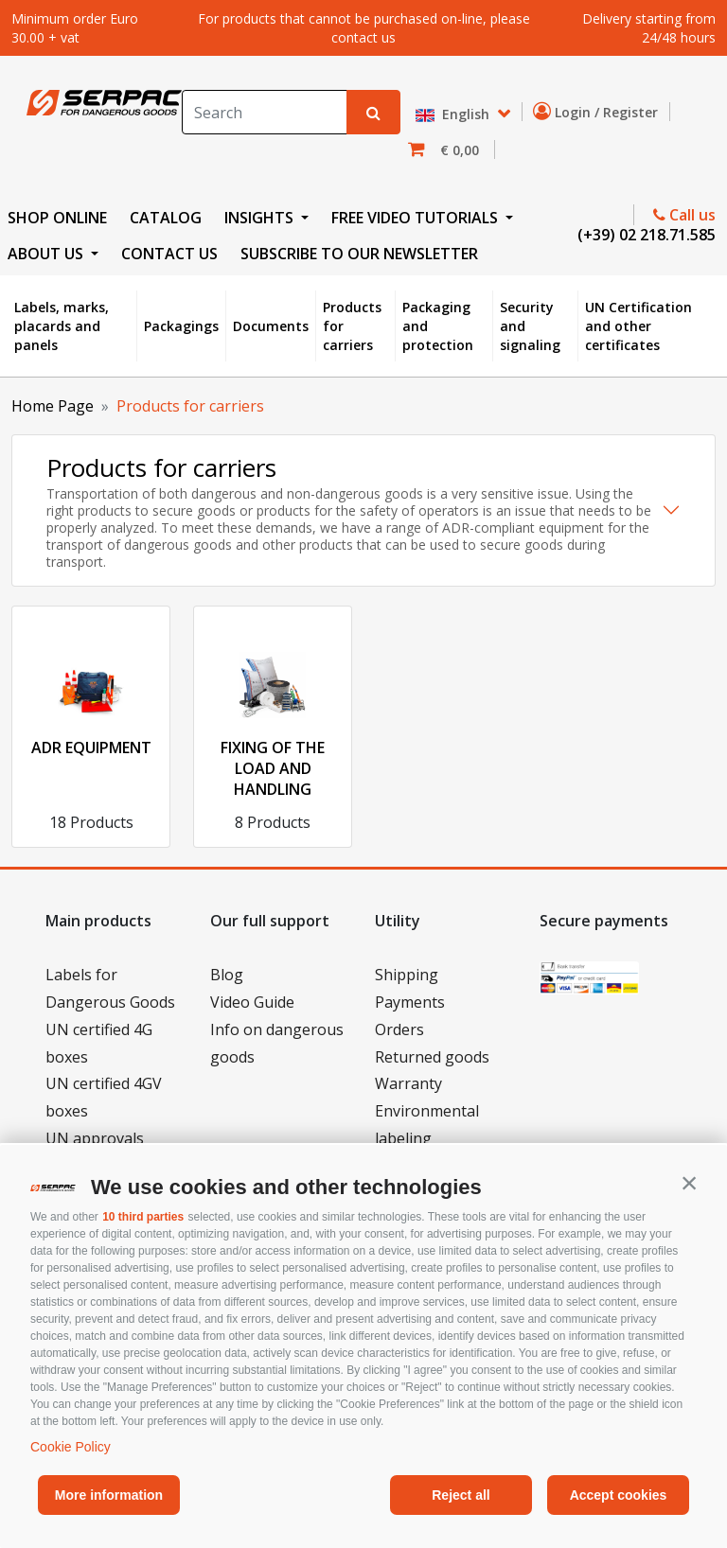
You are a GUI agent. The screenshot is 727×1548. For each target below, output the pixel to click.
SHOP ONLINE (57, 217)
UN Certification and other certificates (638, 325)
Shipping (406, 974)
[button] (689, 1182)
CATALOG (166, 217)
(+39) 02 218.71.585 (645, 234)
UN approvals (94, 1138)
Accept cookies (618, 1495)
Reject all (460, 1495)
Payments (410, 1002)
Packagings (181, 326)
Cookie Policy (70, 1446)
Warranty (408, 1083)
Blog (226, 974)
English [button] (454, 115)
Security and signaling (530, 325)
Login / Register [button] (599, 111)
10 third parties (143, 1216)
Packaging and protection (437, 325)
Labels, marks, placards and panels (61, 325)
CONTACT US (169, 253)
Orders (399, 1029)
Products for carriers (352, 325)
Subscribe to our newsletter (359, 253)
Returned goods (432, 1057)
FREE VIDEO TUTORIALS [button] (416, 217)
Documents (271, 326)
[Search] (264, 112)
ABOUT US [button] (47, 253)
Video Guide (252, 1002)
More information (109, 1495)
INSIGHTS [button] (260, 217)
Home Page (52, 406)
